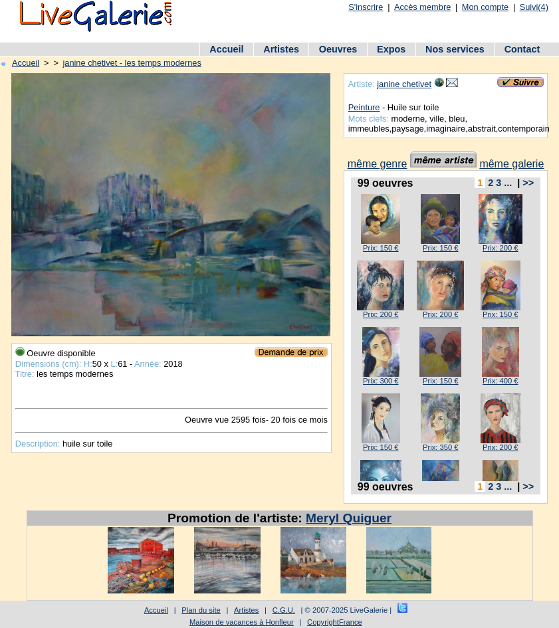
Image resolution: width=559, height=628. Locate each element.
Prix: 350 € (440, 447)
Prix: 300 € (380, 381)
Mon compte (485, 7)
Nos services (455, 49)
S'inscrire (365, 7)
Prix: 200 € (500, 248)
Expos (391, 49)
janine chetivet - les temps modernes (131, 63)
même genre (377, 163)
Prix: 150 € (380, 248)
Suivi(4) (534, 7)
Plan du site (200, 610)
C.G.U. (284, 610)
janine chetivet (404, 84)
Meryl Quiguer (348, 518)
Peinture (364, 107)
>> (528, 182)
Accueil (226, 49)
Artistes (281, 49)
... (508, 182)
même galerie (511, 163)
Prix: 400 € (500, 381)
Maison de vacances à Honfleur (241, 622)
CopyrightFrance (334, 622)
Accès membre (422, 7)
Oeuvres (338, 49)
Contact (522, 49)
